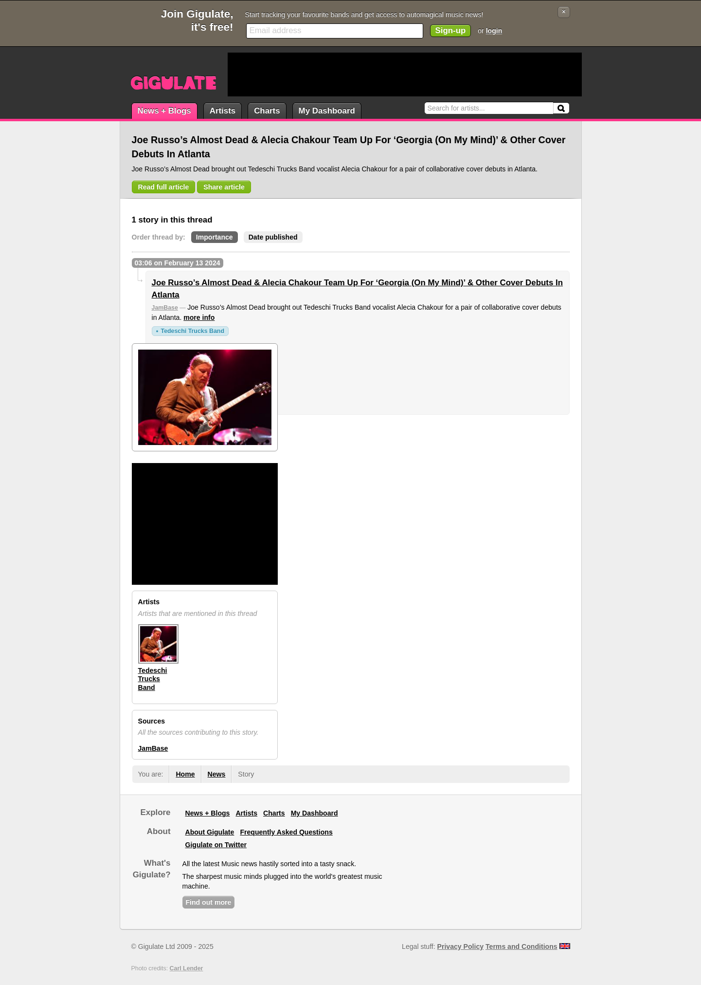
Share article (224, 187)
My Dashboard (327, 110)
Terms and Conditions (521, 946)
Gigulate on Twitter (216, 845)
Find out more (209, 902)
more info (199, 317)
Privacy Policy (460, 946)
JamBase (165, 307)
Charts (267, 110)
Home (185, 774)
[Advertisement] (405, 74)
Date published (273, 237)
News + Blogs (164, 110)
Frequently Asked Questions (286, 832)
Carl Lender (186, 968)
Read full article (163, 187)
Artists (222, 110)
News (217, 774)
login (494, 31)
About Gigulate (209, 832)
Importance (214, 237)
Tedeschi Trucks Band (192, 331)
